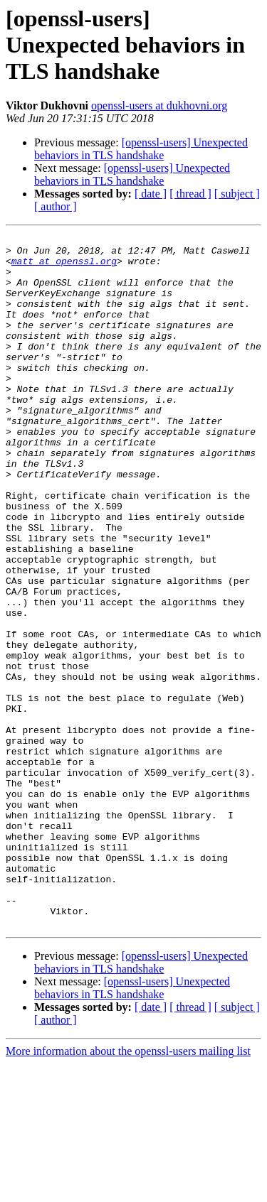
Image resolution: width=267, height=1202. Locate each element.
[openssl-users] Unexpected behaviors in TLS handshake (141, 148)
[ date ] (151, 194)
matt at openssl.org (64, 267)
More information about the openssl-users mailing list (128, 1190)
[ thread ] (190, 194)
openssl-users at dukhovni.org (159, 105)
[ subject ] (237, 194)
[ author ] (55, 206)
